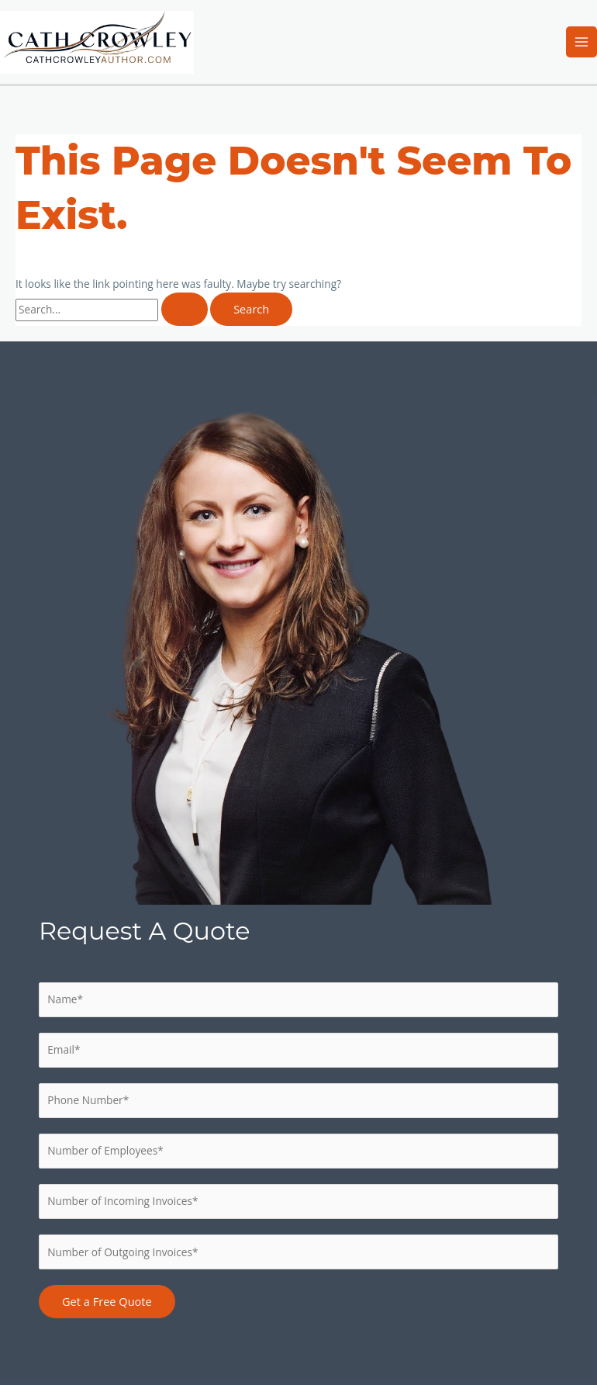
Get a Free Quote (107, 1301)
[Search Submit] (184, 309)
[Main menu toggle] (582, 42)
